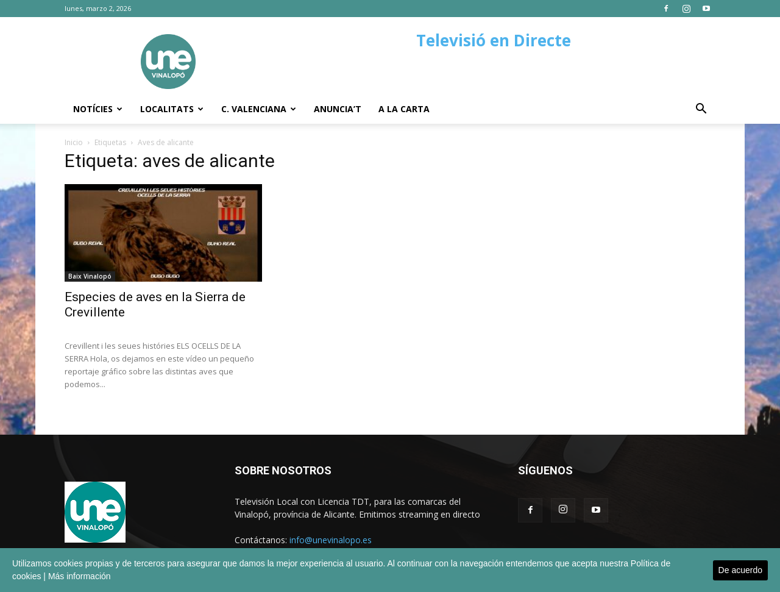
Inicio (74, 142)
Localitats (172, 109)
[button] (700, 110)
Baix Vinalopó (90, 276)
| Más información (76, 576)
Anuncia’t (337, 109)
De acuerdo (740, 570)
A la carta (404, 109)
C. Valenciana (258, 109)
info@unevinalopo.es (330, 540)
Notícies (97, 109)
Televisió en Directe (493, 40)
